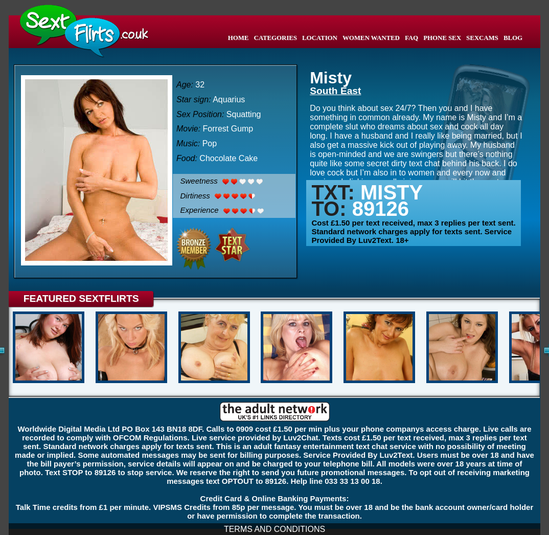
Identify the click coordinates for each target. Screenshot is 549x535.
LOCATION (319, 37)
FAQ (411, 37)
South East (335, 90)
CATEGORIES (275, 37)
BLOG (513, 37)
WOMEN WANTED (371, 37)
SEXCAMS (482, 37)
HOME (238, 37)
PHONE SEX (442, 37)
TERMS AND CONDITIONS (274, 529)
